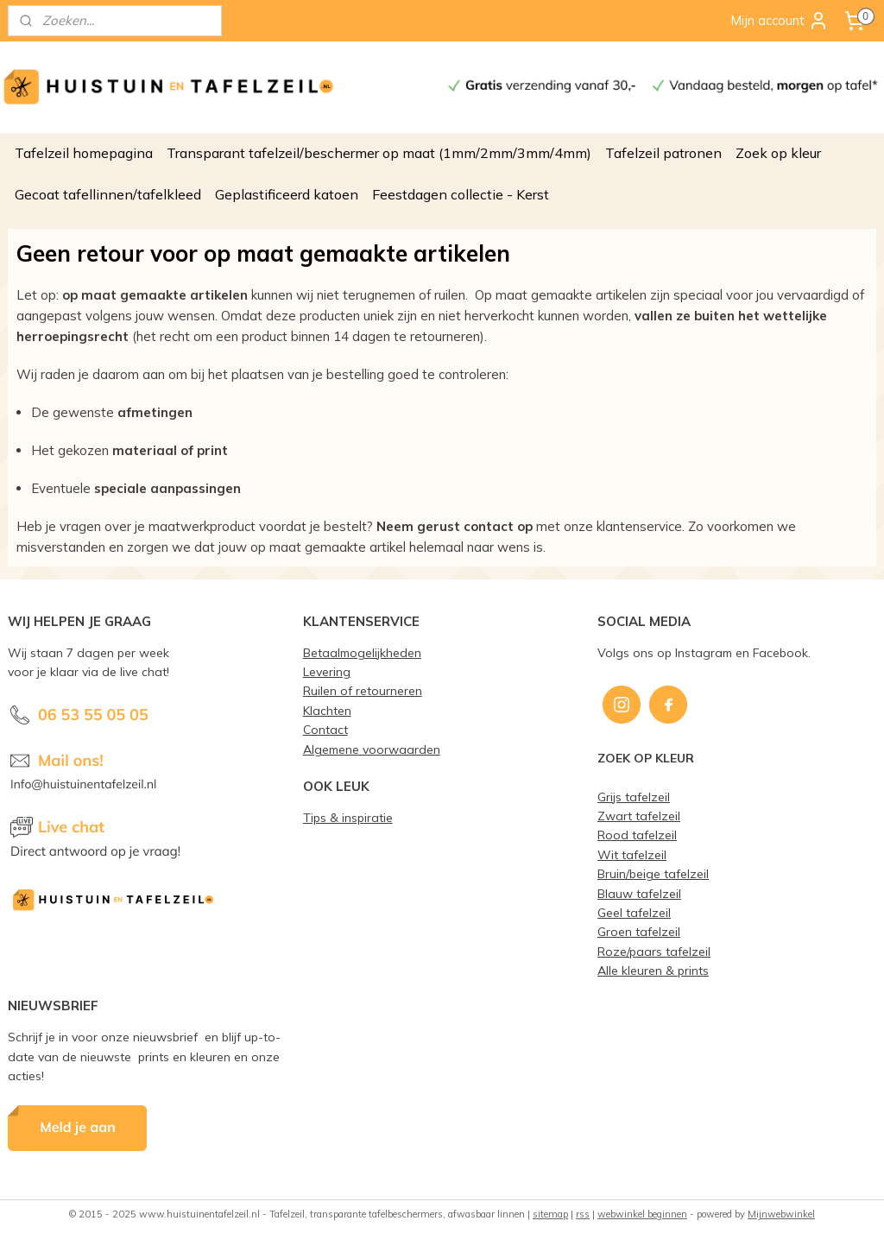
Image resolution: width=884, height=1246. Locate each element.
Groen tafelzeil (638, 931)
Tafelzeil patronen (663, 152)
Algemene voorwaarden (371, 749)
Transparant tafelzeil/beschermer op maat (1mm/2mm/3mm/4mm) (379, 152)
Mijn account (779, 20)
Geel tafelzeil (634, 912)
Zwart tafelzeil (638, 815)
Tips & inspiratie (348, 817)
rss (583, 1214)
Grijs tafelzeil (633, 796)
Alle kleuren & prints (653, 970)
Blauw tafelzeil (639, 893)
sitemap (550, 1214)
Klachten (327, 710)
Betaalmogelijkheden (362, 652)
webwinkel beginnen (642, 1214)
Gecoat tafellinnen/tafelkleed (108, 194)
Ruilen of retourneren (362, 690)
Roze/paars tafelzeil (653, 951)
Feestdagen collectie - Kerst (460, 194)
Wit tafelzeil (631, 854)
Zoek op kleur (778, 152)
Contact (325, 729)
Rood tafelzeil (637, 834)
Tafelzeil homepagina (84, 152)
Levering (326, 671)
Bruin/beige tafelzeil (653, 873)
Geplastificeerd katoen (286, 194)
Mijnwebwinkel (781, 1214)
